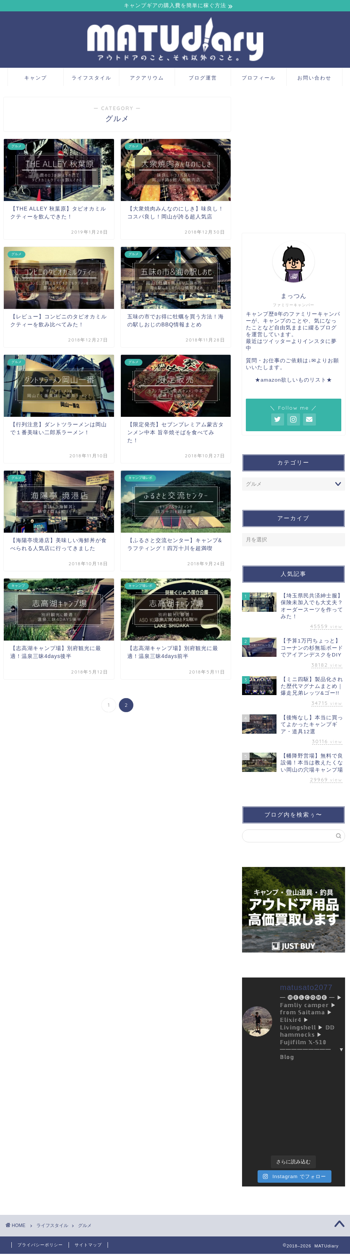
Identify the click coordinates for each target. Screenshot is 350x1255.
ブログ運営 (203, 79)
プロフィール (259, 79)
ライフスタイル (91, 79)
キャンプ (35, 79)
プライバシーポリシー (40, 1246)
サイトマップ (88, 1246)
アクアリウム (147, 79)
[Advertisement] (293, 162)
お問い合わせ (314, 79)
